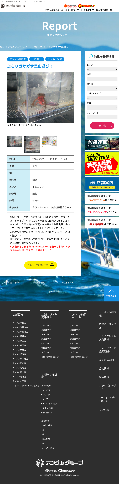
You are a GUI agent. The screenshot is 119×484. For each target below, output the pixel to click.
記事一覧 (41, 282)
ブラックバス (48, 408)
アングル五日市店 (20, 327)
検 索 (102, 125)
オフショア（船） (50, 403)
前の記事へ (15, 282)
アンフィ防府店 (19, 377)
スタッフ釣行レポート (73, 9)
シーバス (46, 390)
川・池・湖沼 (48, 448)
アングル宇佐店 (19, 323)
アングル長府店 (19, 354)
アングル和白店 (19, 363)
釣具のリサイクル (107, 325)
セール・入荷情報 (107, 313)
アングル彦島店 (19, 350)
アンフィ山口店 (19, 381)
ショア (45, 399)
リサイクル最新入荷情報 (107, 337)
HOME (48, 9)
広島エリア (46, 339)
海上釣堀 (46, 439)
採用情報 (104, 377)
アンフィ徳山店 (19, 372)
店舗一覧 (108, 9)
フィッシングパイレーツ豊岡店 (22, 386)
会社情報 (104, 368)
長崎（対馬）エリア (50, 357)
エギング (46, 394)
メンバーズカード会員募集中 (107, 349)
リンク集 (104, 409)
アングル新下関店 (20, 359)
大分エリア (46, 352)
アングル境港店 (19, 336)
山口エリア (46, 343)
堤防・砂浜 (47, 425)
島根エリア (46, 334)
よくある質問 (106, 360)
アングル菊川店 (19, 345)
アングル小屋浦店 (20, 332)
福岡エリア (46, 348)
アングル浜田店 (19, 341)
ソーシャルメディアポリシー (107, 399)
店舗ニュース (57, 9)
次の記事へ (66, 282)
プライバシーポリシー (107, 387)
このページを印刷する (38, 265)
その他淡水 (47, 412)
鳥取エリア (46, 330)
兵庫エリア (46, 325)
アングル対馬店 (19, 368)
